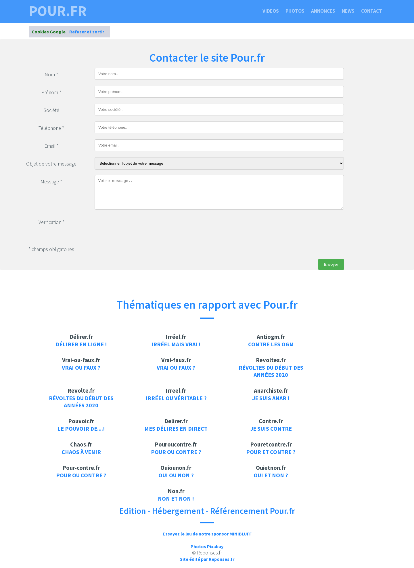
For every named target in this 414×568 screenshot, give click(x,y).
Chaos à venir (81, 451)
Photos (294, 11)
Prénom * (51, 92)
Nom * (51, 74)
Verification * (51, 222)
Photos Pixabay (207, 546)
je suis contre (271, 428)
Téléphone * (51, 128)
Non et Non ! (176, 498)
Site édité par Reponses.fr (207, 559)
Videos (270, 11)
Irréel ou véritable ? (176, 398)
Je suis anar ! (271, 398)
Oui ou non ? (176, 475)
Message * (51, 181)
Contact (371, 11)
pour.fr (58, 11)
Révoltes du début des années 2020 (271, 371)
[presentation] (138, 227)
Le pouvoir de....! (81, 428)
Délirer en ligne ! (81, 344)
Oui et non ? (271, 475)
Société (51, 110)
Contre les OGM (271, 344)
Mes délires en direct (176, 428)
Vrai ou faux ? (81, 367)
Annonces (323, 11)
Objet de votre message (51, 164)
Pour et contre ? (271, 451)
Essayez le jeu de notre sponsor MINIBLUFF (207, 534)
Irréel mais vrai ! (176, 344)
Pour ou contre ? (176, 451)
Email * (51, 146)
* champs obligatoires (51, 249)
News (348, 11)
